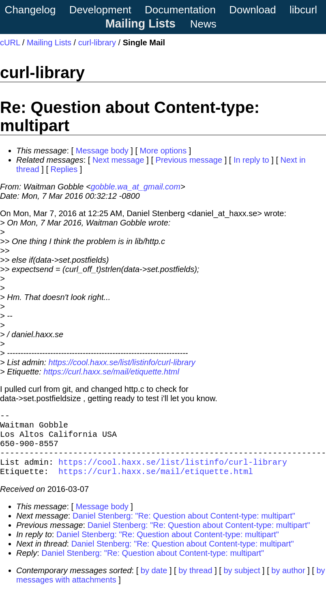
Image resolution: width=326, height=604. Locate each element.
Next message (118, 159)
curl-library (97, 42)
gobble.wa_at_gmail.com (135, 186)
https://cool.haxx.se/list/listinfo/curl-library (122, 362)
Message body (102, 150)
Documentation (180, 10)
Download (252, 10)
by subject (241, 581)
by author (288, 581)
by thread (195, 581)
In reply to (251, 159)
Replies (64, 169)
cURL (10, 42)
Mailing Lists (140, 23)
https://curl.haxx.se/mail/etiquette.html (111, 371)
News (203, 24)
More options (163, 150)
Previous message (189, 159)
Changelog (30, 10)
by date (154, 581)
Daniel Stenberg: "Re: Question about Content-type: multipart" (184, 527)
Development (100, 10)
